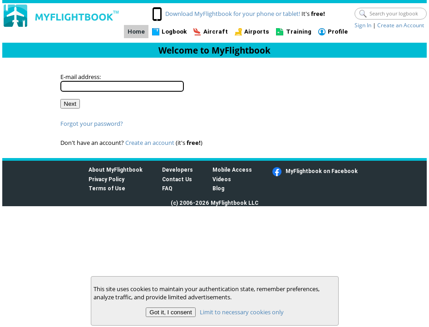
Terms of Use (107, 188)
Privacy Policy (106, 179)
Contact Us (177, 179)
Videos (221, 179)
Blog (218, 188)
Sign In (363, 25)
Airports (256, 31)
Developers (177, 169)
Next (70, 103)
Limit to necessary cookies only (241, 312)
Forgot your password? (91, 123)
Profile (338, 31)
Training (298, 31)
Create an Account (400, 25)
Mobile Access (232, 169)
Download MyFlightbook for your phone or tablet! (232, 14)
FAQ (167, 188)
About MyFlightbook (116, 169)
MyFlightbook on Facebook (322, 171)
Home (136, 31)
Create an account (149, 143)
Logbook (174, 31)
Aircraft (215, 31)
